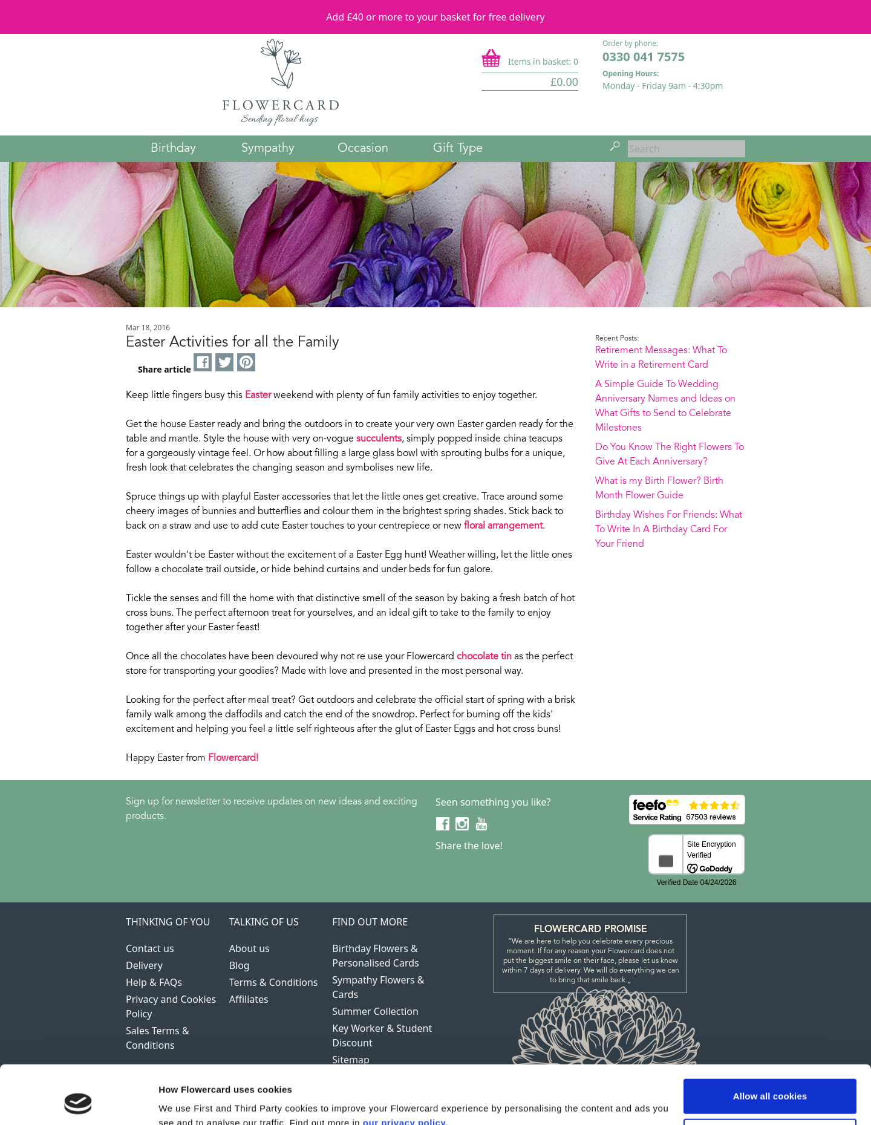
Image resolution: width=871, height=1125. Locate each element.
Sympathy (268, 149)
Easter (258, 395)
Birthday (173, 149)
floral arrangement (503, 526)
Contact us (150, 948)
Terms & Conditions (273, 982)
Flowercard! (233, 758)
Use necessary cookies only (770, 1080)
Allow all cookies (770, 1041)
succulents (379, 439)
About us (249, 948)
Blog (239, 965)
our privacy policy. (405, 1068)
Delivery (144, 965)
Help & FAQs (154, 982)
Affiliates (249, 999)
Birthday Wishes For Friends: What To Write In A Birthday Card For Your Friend (668, 529)
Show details (186, 1101)
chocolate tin (484, 657)
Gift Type (458, 149)
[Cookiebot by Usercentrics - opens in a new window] (78, 1101)
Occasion (363, 149)
